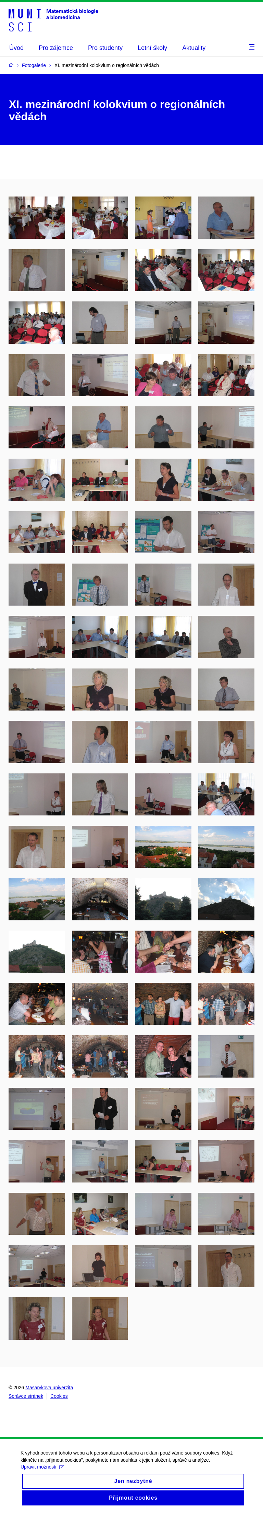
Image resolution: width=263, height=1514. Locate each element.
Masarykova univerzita (49, 1387)
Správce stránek (26, 1396)
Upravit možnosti (42, 1467)
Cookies (59, 1396)
